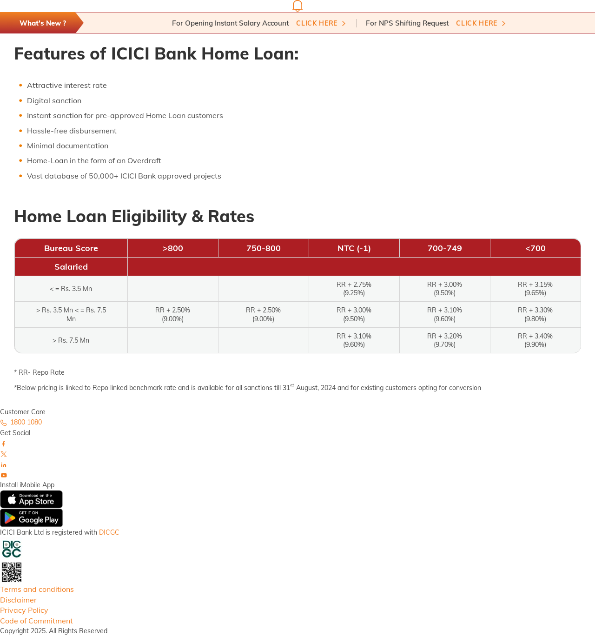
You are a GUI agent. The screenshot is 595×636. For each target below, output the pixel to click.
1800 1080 (21, 422)
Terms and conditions (37, 589)
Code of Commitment (36, 620)
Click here (319, 23)
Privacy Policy (24, 610)
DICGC (109, 532)
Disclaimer (18, 599)
